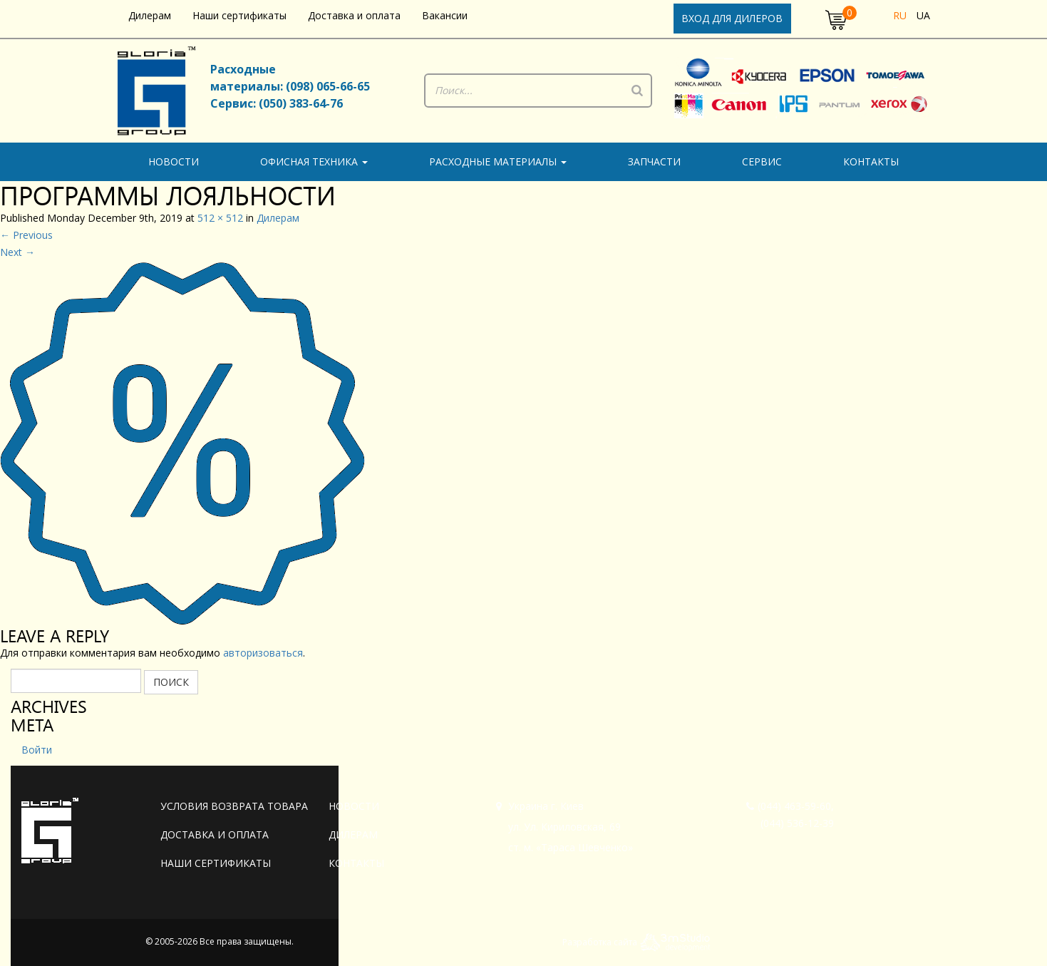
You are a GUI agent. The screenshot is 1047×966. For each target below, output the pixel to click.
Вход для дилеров (732, 18)
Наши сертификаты (239, 15)
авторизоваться (263, 652)
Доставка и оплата (354, 15)
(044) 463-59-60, (790, 806)
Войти (36, 749)
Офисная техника (314, 161)
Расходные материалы (498, 161)
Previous (26, 235)
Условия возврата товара (234, 806)
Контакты (871, 161)
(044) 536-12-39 (797, 823)
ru (900, 15)
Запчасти (654, 161)
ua (923, 15)
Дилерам (149, 15)
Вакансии (445, 15)
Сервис (762, 161)
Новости (173, 161)
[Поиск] (637, 90)
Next (17, 252)
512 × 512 (220, 218)
